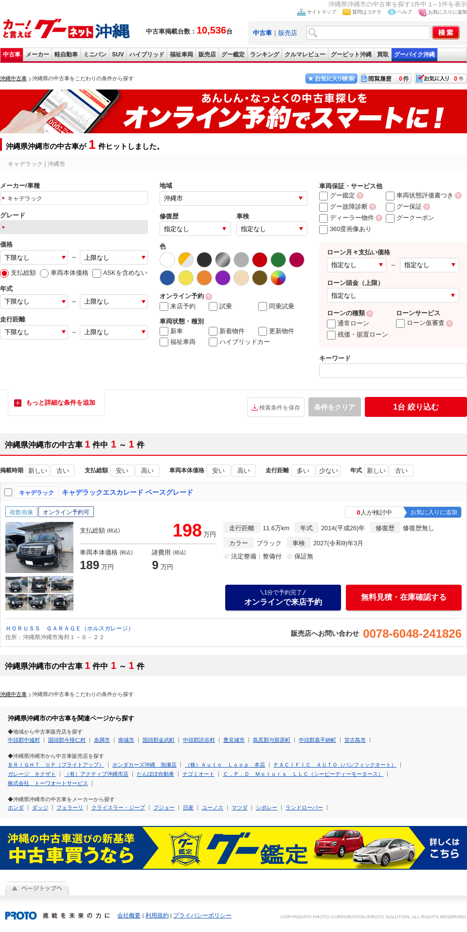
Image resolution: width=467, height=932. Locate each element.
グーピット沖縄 (351, 54)
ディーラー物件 (346, 217)
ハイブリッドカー (239, 342)
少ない (328, 470)
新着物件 (227, 331)
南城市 (126, 740)
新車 (171, 331)
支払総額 (18, 272)
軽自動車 (66, 54)
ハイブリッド (146, 54)
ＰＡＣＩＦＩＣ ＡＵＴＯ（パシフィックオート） (334, 765)
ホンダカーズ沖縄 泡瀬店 (144, 765)
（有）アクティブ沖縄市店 (96, 774)
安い (122, 470)
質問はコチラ (366, 12)
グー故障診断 (343, 206)
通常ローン (348, 323)
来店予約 (178, 306)
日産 (188, 807)
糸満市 (102, 740)
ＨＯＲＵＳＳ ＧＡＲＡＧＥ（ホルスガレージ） (69, 628)
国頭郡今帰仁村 (67, 740)
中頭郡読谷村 (199, 740)
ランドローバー (304, 807)
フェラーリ (69, 807)
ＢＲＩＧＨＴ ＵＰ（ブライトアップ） (56, 765)
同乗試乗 (276, 306)
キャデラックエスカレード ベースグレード (127, 492)
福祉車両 (181, 54)
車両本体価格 (64, 272)
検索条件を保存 (279, 407)
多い (303, 470)
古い (62, 470)
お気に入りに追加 (447, 12)
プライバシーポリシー (202, 915)
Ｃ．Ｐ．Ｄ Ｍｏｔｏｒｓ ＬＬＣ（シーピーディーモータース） (303, 774)
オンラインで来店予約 (283, 597)
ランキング (264, 54)
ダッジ (40, 807)
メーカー (37, 54)
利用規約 (157, 915)
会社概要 (129, 915)
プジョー (164, 807)
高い (147, 470)
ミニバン (95, 54)
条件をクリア (334, 407)
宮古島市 (355, 740)
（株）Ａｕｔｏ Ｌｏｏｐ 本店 (225, 765)
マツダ (240, 807)
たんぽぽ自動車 (155, 774)
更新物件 (276, 331)
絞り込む (415, 407)
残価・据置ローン (357, 334)
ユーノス (212, 807)
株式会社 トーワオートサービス (48, 783)
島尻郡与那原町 (271, 740)
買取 (383, 54)
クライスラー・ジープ (118, 807)
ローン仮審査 (420, 322)
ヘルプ (404, 12)
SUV (118, 54)
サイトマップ (321, 12)
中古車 (11, 54)
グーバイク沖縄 (414, 54)
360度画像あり (345, 229)
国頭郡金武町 (159, 740)
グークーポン (410, 217)
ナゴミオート (198, 774)
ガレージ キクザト (32, 774)
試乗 (220, 306)
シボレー (266, 807)
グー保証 (404, 206)
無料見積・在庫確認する (404, 597)
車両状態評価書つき (419, 195)
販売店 (287, 32)
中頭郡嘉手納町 (317, 740)
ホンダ (16, 807)
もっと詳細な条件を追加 (60, 402)
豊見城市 (234, 740)
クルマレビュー (305, 54)
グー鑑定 (233, 54)
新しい (37, 470)
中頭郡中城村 (24, 740)
